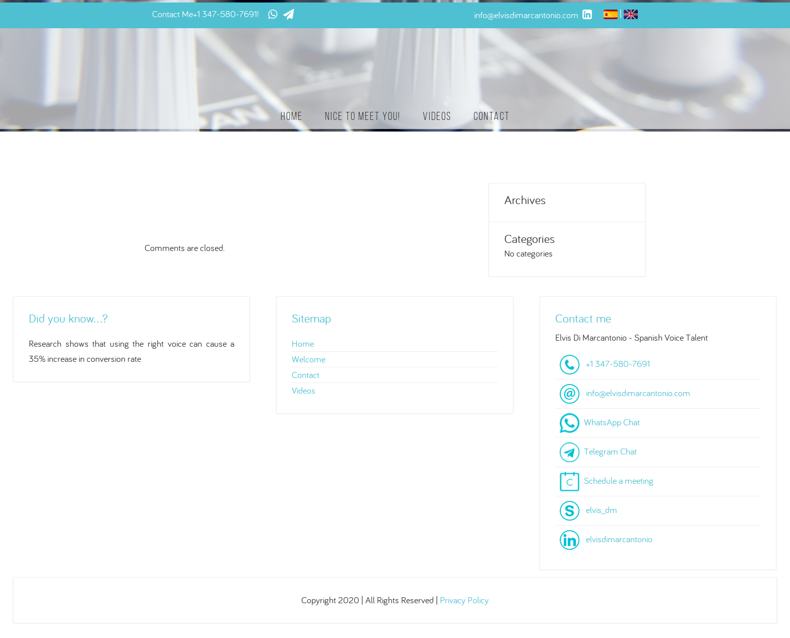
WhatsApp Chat (612, 422)
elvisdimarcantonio (619, 539)
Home (292, 116)
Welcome (308, 359)
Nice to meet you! (363, 116)
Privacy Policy (464, 600)
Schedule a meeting (618, 480)
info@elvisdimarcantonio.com (638, 393)
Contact (492, 116)
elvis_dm (601, 510)
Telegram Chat (610, 451)
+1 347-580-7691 (225, 14)
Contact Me (172, 14)
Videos (437, 116)
